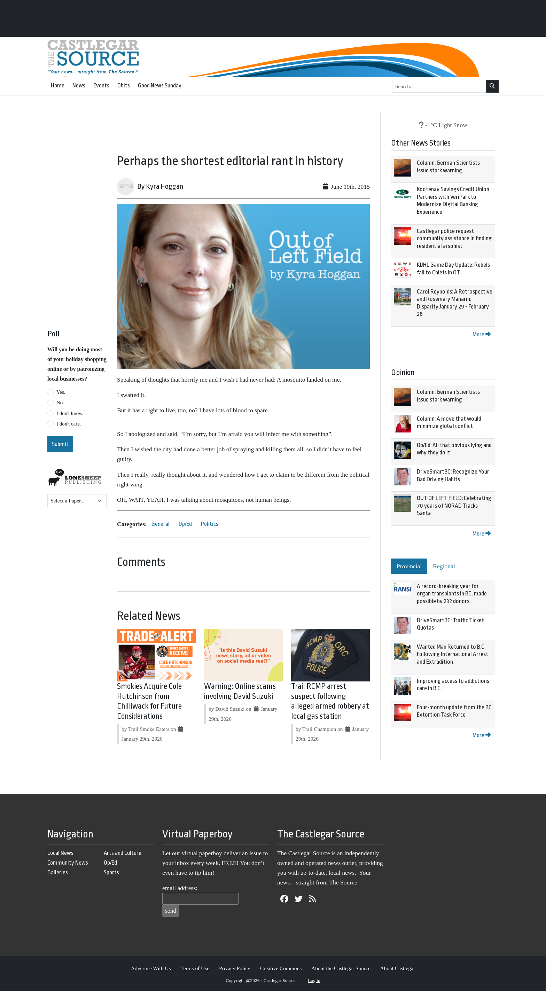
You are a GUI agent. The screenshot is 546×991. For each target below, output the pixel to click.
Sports (111, 872)
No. (60, 402)
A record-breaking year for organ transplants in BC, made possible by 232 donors (452, 593)
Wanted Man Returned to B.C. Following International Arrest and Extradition (452, 654)
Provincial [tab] (409, 566)
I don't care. (68, 424)
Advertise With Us (151, 968)
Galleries (57, 872)
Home (57, 85)
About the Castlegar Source (340, 968)
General (160, 524)
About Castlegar (397, 968)
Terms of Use (194, 968)
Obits (123, 85)
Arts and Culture (122, 853)
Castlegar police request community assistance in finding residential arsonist (454, 238)
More (482, 334)
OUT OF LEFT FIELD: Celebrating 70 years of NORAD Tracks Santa (454, 505)
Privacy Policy (234, 968)
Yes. (60, 392)
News (78, 85)
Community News (67, 862)
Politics (209, 524)
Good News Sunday (159, 85)
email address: (179, 887)
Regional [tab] (444, 566)
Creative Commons (281, 968)
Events (101, 85)
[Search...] (439, 86)
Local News (60, 853)
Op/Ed (185, 524)
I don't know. (70, 413)
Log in (314, 980)
